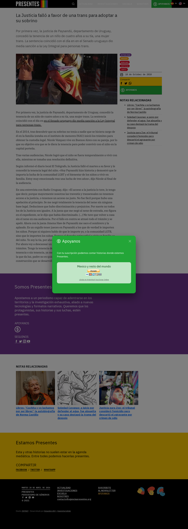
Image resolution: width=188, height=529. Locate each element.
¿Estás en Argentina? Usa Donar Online (94, 280)
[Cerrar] (130, 241)
